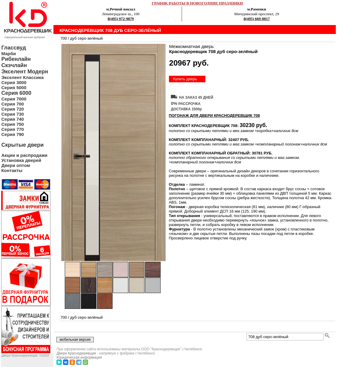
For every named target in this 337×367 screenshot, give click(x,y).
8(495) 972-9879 (120, 18)
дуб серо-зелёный (86, 38)
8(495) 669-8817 (257, 18)
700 (63, 38)
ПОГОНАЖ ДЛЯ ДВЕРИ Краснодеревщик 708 (214, 115)
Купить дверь (185, 79)
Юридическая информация (79, 357)
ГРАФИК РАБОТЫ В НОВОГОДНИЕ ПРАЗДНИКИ (197, 3)
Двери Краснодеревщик (76, 353)
